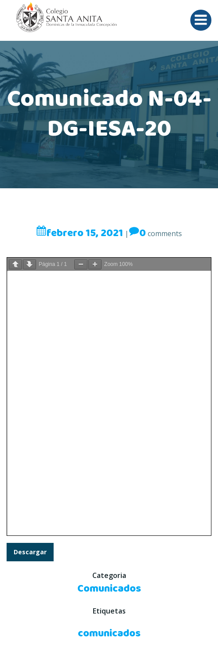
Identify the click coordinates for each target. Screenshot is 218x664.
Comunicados (109, 589)
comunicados (109, 634)
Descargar (30, 552)
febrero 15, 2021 (79, 233)
